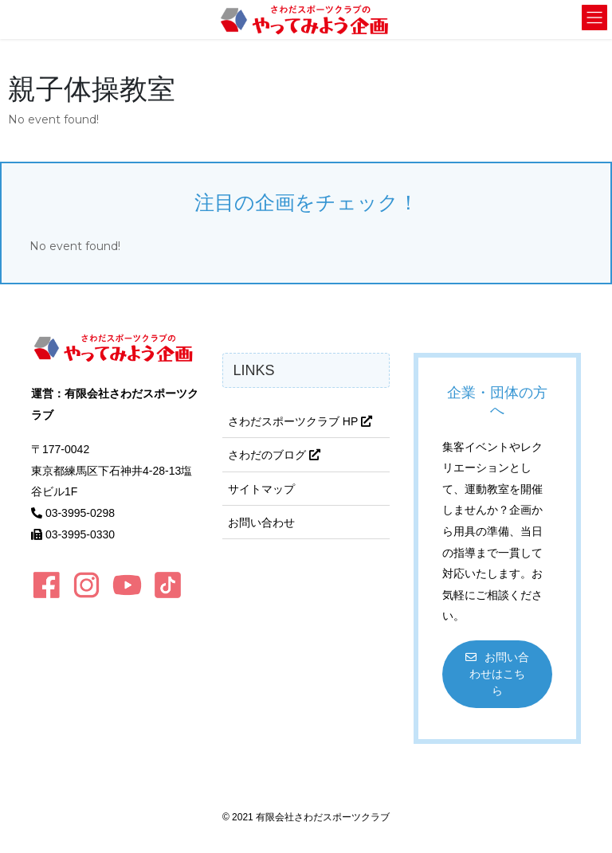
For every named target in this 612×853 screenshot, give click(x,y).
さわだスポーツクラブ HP (300, 421)
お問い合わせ (261, 522)
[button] (497, 674)
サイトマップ (261, 489)
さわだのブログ (274, 454)
